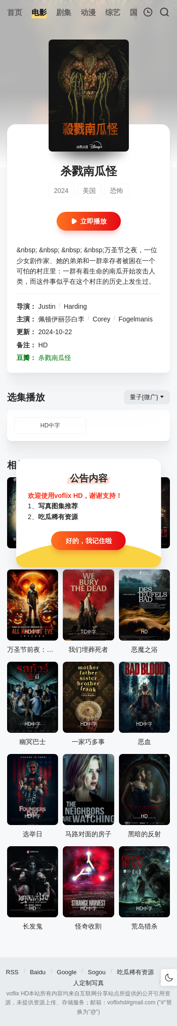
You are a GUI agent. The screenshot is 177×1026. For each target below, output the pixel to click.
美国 (89, 190)
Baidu (37, 972)
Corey (101, 319)
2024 (61, 190)
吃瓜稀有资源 (135, 972)
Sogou (97, 972)
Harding (75, 306)
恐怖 (116, 190)
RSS (12, 972)
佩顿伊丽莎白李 (61, 319)
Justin (47, 306)
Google (66, 972)
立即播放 (89, 221)
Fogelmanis (135, 319)
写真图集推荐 (58, 506)
